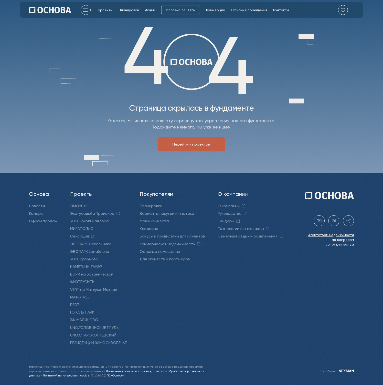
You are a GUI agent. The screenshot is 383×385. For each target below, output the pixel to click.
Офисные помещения (249, 10)
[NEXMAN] (346, 371)
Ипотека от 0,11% (180, 10)
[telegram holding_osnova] (348, 220)
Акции (150, 10)
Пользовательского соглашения (128, 371)
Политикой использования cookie (66, 375)
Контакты (281, 10)
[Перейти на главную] (50, 10)
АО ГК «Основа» (113, 375)
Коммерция (215, 10)
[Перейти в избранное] (343, 10)
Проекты (105, 10)
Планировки (129, 10)
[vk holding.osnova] (333, 220)
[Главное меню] (86, 10)
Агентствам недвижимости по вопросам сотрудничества (331, 239)
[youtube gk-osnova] (319, 220)
